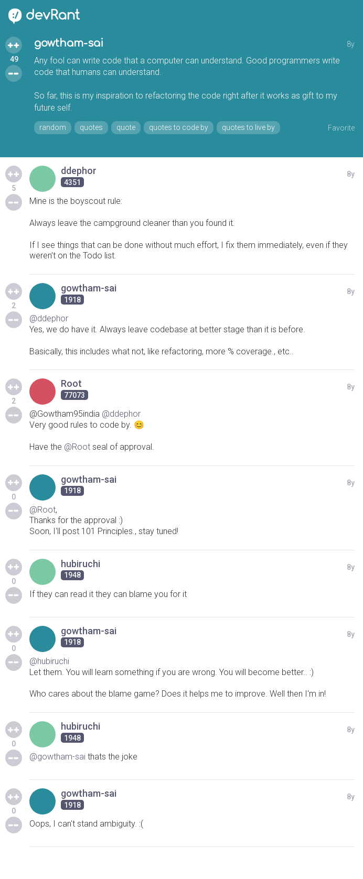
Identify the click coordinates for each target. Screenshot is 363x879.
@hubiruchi (49, 661)
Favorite (341, 128)
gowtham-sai (68, 43)
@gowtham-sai (57, 757)
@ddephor (48, 318)
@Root (77, 447)
